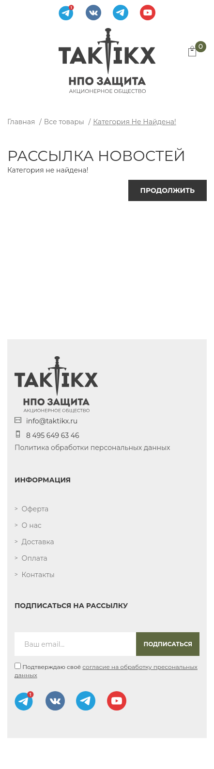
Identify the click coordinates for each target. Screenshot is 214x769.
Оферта (35, 509)
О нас (32, 525)
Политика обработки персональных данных (92, 447)
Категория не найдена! (134, 121)
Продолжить (167, 190)
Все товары (64, 121)
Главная (21, 121)
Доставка (38, 541)
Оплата (34, 558)
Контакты (38, 574)
